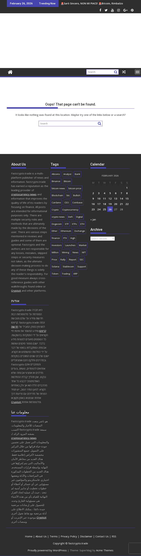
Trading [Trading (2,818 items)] (66, 273)
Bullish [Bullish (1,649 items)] (76, 195)
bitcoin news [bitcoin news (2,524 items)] (58, 188)
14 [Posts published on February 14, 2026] (121, 198)
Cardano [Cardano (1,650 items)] (56, 202)
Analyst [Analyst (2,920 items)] (67, 174)
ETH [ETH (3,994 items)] (82, 224)
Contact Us (102, 536)
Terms (54, 536)
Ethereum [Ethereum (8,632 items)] (66, 230)
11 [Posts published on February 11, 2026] (104, 198)
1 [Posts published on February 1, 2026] (127, 187)
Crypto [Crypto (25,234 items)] (55, 209)
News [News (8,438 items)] (75, 252)
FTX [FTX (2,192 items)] (65, 238)
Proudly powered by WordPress (47, 550)
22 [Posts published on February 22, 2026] (127, 204)
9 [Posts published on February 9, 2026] (93, 198)
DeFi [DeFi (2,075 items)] (70, 216)
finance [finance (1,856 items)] (56, 238)
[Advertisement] (91, 42)
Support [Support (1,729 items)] (81, 266)
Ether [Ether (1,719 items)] (54, 230)
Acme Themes (104, 550)
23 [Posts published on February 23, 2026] (93, 209)
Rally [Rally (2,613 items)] (63, 259)
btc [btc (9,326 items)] (68, 195)
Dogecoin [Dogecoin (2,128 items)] (57, 224)
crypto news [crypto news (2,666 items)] (58, 216)
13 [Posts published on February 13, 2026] (115, 198)
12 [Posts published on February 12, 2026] (110, 198)
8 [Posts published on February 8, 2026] (127, 193)
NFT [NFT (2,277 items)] (84, 252)
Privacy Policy (69, 536)
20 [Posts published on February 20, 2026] (115, 204)
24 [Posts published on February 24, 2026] (98, 209)
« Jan (93, 219)
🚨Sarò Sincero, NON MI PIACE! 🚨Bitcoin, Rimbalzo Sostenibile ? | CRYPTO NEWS (83, 3)
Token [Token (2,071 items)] (55, 273)
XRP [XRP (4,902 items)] (75, 273)
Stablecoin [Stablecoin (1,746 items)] (68, 266)
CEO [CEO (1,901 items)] (66, 202)
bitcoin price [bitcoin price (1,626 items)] (74, 188)
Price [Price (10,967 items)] (54, 259)
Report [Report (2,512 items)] (72, 259)
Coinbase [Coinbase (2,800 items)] (77, 202)
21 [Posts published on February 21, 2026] (121, 204)
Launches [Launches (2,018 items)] (70, 245)
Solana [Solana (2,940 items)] (55, 266)
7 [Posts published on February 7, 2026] (121, 193)
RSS (114, 536)
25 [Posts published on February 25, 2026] (104, 209)
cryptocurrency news (24, 194)
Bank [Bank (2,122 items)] (77, 174)
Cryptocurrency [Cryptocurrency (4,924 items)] (70, 209)
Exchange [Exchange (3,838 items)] (80, 230)
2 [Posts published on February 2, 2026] (93, 193)
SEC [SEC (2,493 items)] (82, 259)
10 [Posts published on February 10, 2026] (98, 198)
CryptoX (16, 290)
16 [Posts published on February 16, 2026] (93, 204)
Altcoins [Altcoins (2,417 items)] (56, 174)
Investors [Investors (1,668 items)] (57, 245)
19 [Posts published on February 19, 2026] (110, 204)
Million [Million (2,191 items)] (55, 252)
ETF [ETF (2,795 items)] (67, 224)
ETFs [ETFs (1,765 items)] (74, 224)
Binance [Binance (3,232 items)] (56, 181)
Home (28, 536)
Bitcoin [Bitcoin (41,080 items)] (67, 181)
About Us (41, 536)
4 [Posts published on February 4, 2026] (104, 193)
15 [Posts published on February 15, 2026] (127, 198)
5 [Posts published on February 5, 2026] (110, 193)
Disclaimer (86, 536)
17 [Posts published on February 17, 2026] (98, 204)
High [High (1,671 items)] (72, 238)
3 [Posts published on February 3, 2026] (99, 193)
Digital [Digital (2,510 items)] (79, 216)
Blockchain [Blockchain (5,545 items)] (57, 195)
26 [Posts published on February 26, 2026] (110, 209)
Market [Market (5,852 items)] (82, 245)
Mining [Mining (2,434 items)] (65, 252)
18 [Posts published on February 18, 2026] (104, 204)
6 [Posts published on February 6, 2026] (116, 193)
